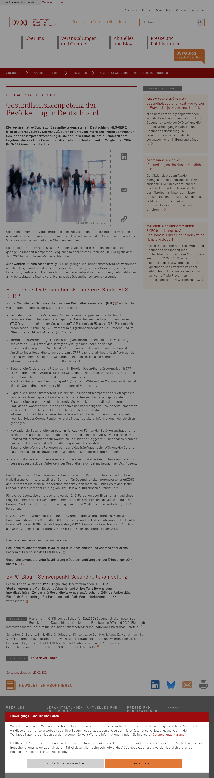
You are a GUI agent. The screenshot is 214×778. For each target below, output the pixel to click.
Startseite (131, 10)
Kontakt (181, 10)
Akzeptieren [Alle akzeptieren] (143, 763)
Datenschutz (164, 10)
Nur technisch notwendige (65, 763)
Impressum (198, 10)
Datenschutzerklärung (168, 734)
